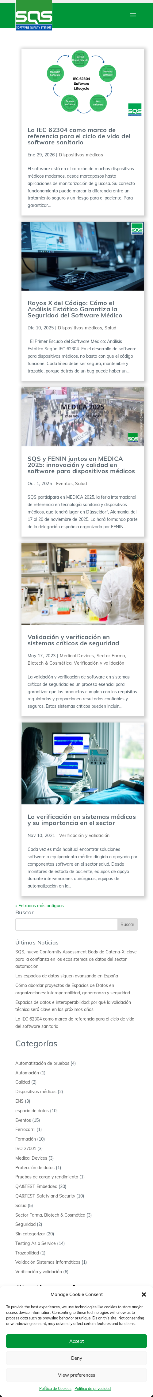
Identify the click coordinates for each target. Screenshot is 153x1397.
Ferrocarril (25, 1129)
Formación (25, 1139)
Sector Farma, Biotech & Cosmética (50, 1215)
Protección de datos (35, 1167)
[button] (144, 1294)
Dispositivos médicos (81, 155)
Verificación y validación (99, 663)
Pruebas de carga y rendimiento (46, 1177)
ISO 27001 (25, 1148)
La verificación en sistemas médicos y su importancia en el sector (82, 820)
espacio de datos (32, 1110)
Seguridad (25, 1224)
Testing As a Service (35, 1243)
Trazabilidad (27, 1253)
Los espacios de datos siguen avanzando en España (66, 976)
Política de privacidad (93, 1388)
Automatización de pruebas (42, 1063)
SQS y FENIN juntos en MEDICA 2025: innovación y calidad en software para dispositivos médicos (81, 465)
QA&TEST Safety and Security (45, 1196)
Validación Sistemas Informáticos (47, 1262)
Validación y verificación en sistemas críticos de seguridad (73, 640)
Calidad (22, 1082)
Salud (111, 328)
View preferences (76, 1375)
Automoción (27, 1073)
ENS (19, 1101)
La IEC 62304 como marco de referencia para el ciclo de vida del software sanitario (79, 136)
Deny (76, 1358)
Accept (76, 1341)
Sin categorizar (30, 1234)
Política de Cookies (55, 1388)
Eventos (64, 483)
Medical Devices (77, 655)
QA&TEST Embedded (36, 1186)
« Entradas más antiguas (39, 905)
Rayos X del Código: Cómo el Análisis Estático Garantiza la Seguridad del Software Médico (75, 309)
